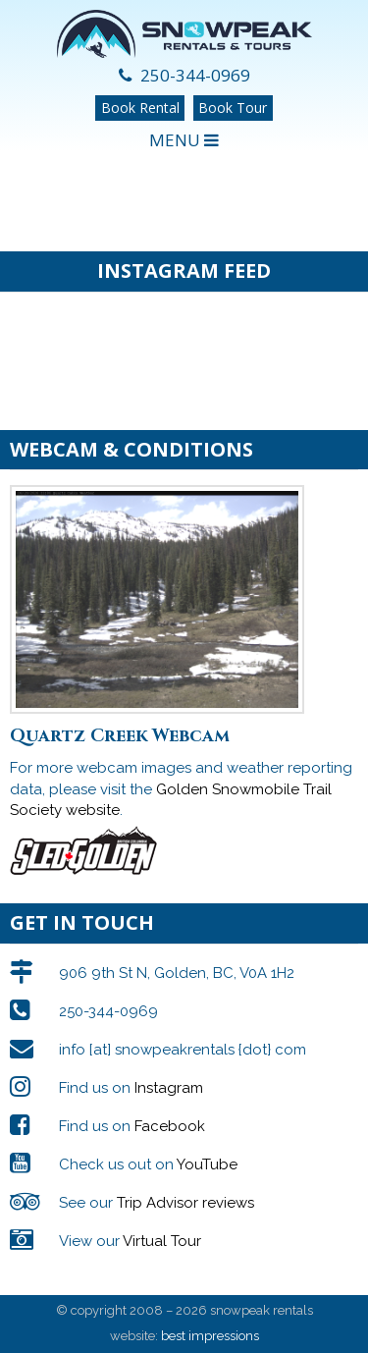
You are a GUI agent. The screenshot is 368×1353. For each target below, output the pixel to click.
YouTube (207, 1164)
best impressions (210, 1335)
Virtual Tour (162, 1241)
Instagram (168, 1088)
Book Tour (232, 107)
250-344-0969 (184, 75)
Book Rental (140, 107)
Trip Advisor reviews (185, 1203)
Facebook (169, 1126)
